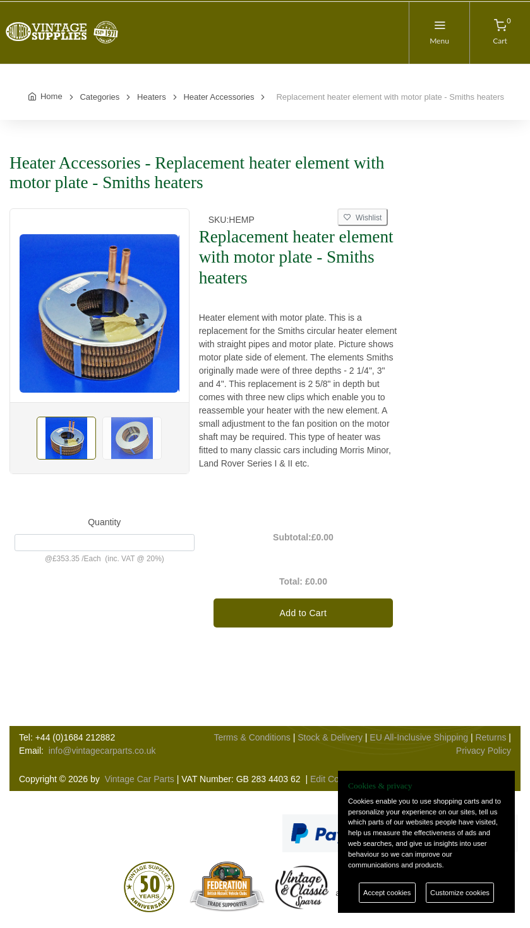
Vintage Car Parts (139, 779)
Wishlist (363, 217)
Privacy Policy (483, 751)
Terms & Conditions (252, 737)
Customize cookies (460, 892)
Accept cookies (387, 892)
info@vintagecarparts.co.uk (102, 751)
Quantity (104, 522)
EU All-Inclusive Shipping (419, 737)
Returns (490, 737)
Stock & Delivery (330, 737)
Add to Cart (303, 613)
